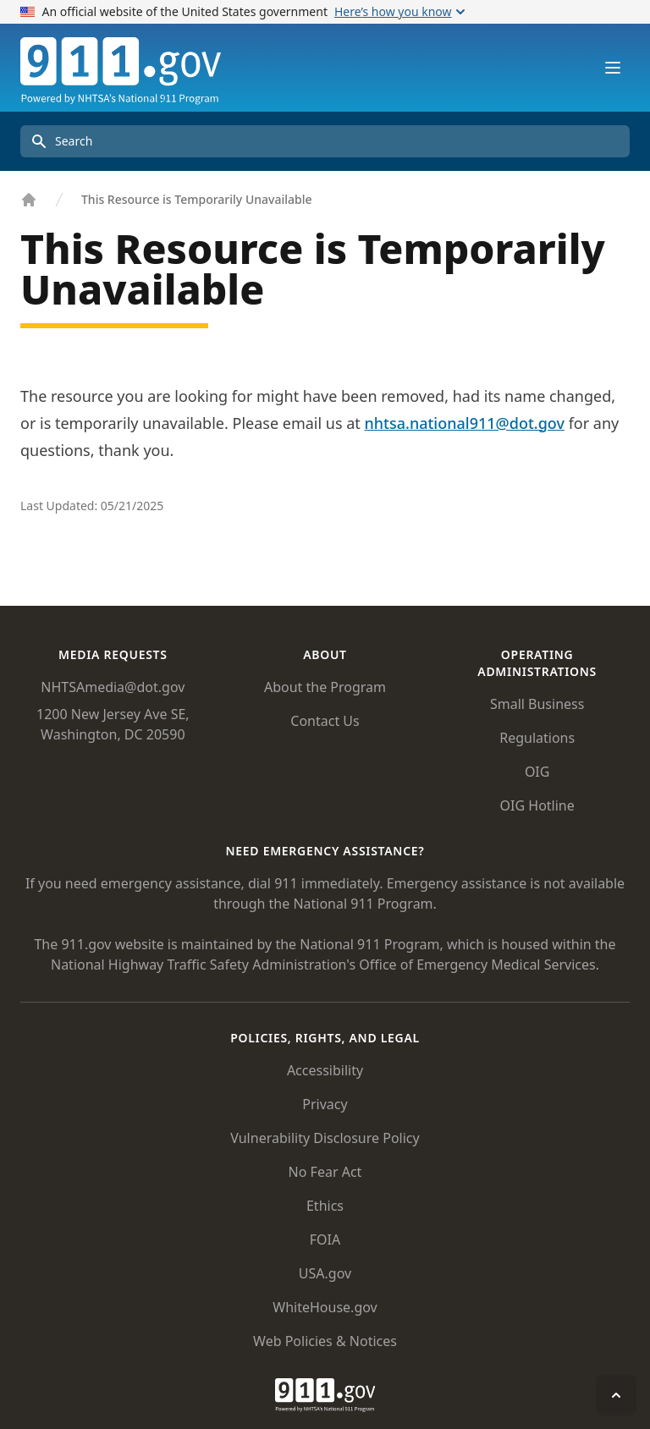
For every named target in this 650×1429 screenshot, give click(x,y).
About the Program (325, 687)
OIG (537, 771)
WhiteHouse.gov (325, 1307)
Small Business (537, 704)
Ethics (325, 1205)
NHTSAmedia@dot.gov (113, 687)
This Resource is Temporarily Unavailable (196, 199)
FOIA (325, 1239)
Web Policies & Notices (325, 1341)
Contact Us (324, 721)
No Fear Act (325, 1171)
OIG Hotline (537, 805)
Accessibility (325, 1070)
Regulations (537, 737)
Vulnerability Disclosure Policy (324, 1138)
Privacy (324, 1104)
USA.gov (325, 1273)
